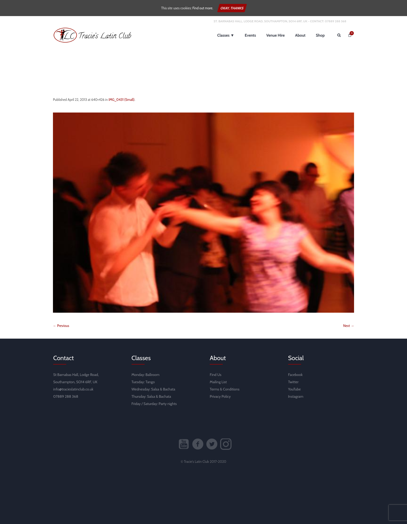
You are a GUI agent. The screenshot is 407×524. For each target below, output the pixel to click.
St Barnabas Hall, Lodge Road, (76, 374)
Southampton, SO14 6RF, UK (75, 382)
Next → (348, 326)
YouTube (294, 389)
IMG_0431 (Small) (121, 99)
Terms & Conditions (225, 389)
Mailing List (218, 382)
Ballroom (153, 374)
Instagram (295, 396)
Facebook (295, 374)
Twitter (293, 382)
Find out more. (202, 8)
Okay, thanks (232, 8)
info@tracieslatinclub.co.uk (73, 389)
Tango (150, 382)
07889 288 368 (335, 21)
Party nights (168, 403)
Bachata (169, 389)
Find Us (215, 374)
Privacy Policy (220, 396)
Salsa (155, 389)
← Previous (61, 326)
